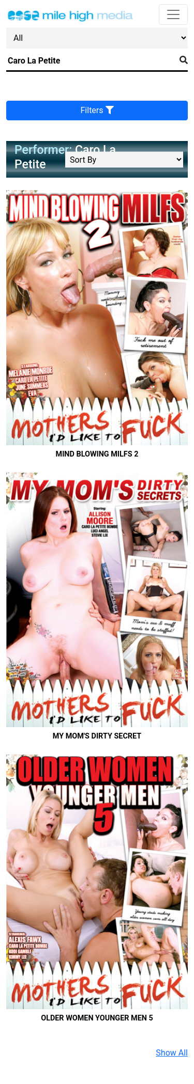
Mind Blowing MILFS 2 (97, 454)
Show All (172, 1053)
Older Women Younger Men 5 (97, 1018)
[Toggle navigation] (173, 14)
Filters (97, 110)
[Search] (90, 61)
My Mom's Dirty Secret (97, 736)
